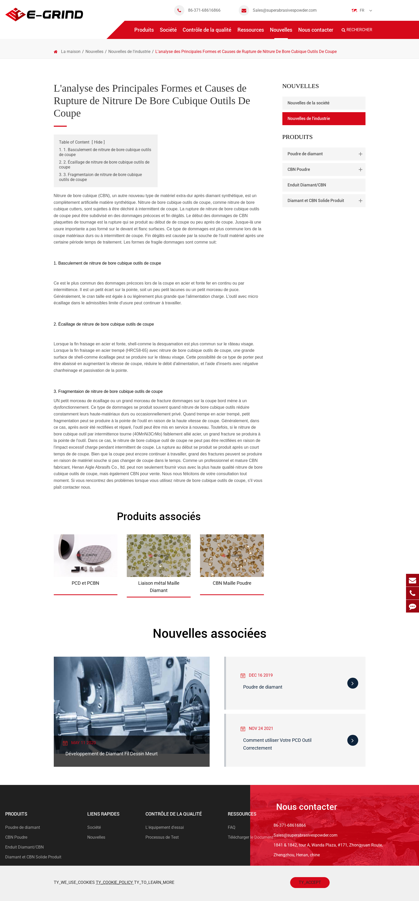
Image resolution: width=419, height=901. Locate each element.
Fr (362, 10)
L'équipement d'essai (164, 827)
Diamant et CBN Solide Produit (326, 201)
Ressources (250, 33)
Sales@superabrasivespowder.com (278, 10)
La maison (71, 51)
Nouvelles (281, 33)
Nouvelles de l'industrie (129, 51)
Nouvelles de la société (308, 102)
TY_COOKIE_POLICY (115, 882)
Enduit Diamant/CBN (307, 185)
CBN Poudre (326, 169)
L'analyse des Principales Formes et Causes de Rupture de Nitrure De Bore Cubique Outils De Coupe (246, 51)
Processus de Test (162, 837)
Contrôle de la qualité (207, 33)
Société (168, 33)
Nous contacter (315, 33)
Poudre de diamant (326, 154)
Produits (144, 33)
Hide (98, 142)
